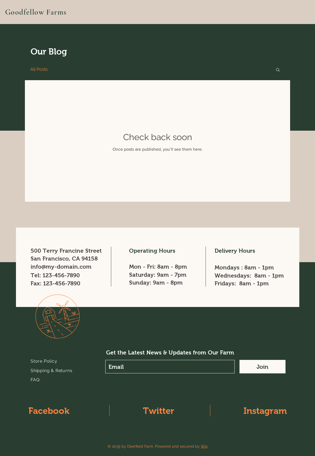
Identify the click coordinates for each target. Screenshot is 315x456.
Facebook (48, 411)
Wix (204, 446)
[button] (277, 70)
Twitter (158, 411)
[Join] (262, 366)
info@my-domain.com (61, 267)
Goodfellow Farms (35, 12)
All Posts (39, 69)
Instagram (265, 411)
